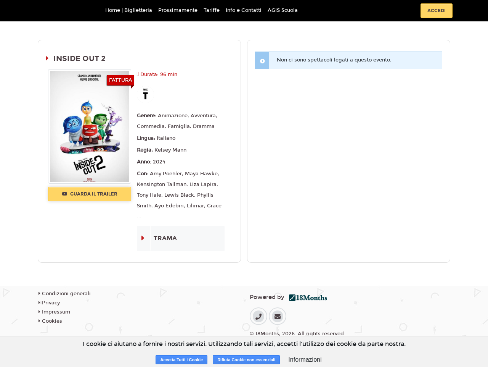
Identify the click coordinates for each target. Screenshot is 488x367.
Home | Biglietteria (128, 10)
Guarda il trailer (89, 194)
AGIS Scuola (283, 10)
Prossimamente (177, 10)
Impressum (54, 312)
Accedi (436, 10)
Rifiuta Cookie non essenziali (246, 359)
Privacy (49, 303)
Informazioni (304, 359)
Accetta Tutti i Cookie (181, 359)
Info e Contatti (244, 10)
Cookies (50, 321)
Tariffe (212, 10)
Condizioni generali (65, 294)
